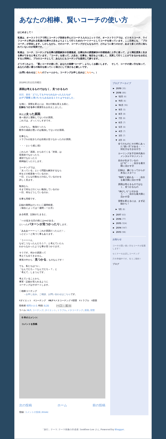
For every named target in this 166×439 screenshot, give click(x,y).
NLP (29, 310)
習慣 (92, 310)
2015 (119, 223)
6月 (121, 122)
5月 (121, 126)
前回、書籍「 (45, 94)
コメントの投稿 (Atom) (36, 412)
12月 (121, 96)
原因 (86, 310)
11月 (121, 100)
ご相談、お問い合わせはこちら (55, 294)
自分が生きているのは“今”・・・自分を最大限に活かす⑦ (131, 163)
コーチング (38, 310)
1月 (120, 209)
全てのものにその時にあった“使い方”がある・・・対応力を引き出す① (131, 146)
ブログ (116, 264)
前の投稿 (99, 405)
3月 (121, 135)
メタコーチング (75, 310)
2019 (119, 88)
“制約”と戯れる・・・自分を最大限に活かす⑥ (131, 178)
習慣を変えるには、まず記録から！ (131, 202)
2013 (119, 232)
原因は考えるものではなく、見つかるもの (130, 185)
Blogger (119, 429)
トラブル (61, 310)
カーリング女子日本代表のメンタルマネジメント (131, 154)
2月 (121, 140)
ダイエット (50, 310)
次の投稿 (25, 405)
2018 (119, 92)
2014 (119, 227)
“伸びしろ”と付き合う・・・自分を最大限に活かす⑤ (131, 194)
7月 (121, 118)
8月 (121, 113)
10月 (121, 105)
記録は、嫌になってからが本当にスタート (131, 171)
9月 (121, 109)
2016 (119, 219)
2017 (119, 214)
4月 (121, 131)
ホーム (62, 405)
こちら (38, 72)
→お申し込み (30, 294)
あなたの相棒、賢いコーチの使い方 (73, 20)
